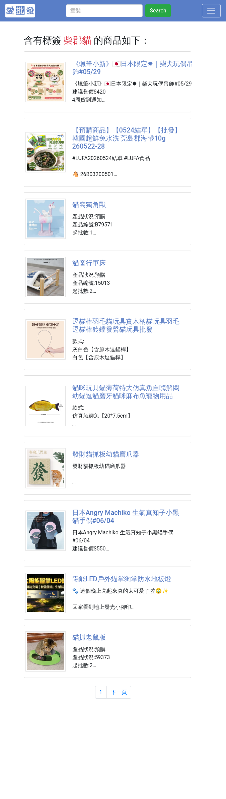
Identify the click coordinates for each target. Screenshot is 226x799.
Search (158, 10)
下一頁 (119, 692)
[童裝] (104, 10)
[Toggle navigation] (211, 10)
